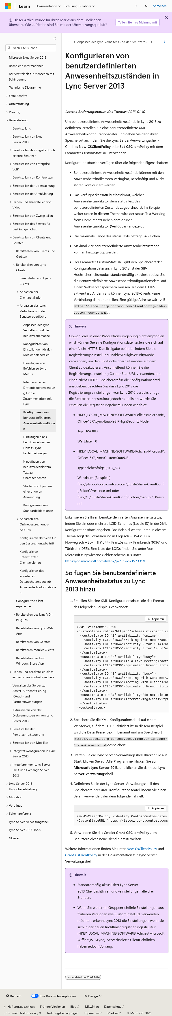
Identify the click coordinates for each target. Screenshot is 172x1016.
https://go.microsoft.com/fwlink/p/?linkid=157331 (103, 561)
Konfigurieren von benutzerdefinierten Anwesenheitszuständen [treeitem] (39, 420)
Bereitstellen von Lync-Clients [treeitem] (35, 281)
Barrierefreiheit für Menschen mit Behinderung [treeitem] (31, 76)
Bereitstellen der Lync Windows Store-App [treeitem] (30, 661)
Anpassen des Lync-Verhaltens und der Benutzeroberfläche (113, 42)
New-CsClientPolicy (142, 848)
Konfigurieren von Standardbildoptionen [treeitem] (38, 508)
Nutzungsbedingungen (62, 1013)
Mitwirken (92, 1006)
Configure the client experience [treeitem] (29, 603)
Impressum (91, 1013)
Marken (113, 1013)
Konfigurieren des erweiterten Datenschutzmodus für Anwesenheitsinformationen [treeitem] (38, 581)
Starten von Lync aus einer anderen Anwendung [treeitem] (37, 491)
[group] (121, 668)
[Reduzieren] (55, 38)
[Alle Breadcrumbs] (69, 41)
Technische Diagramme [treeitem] (25, 87)
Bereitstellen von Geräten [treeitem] (33, 642)
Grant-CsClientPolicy (81, 854)
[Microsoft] (8, 6)
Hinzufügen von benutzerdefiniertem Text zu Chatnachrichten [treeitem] (37, 469)
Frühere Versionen (52, 1006)
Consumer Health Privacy (21, 1013)
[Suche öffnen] (146, 6)
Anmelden (160, 6)
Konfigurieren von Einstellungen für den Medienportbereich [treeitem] (37, 349)
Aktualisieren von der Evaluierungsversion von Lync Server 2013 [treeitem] (33, 715)
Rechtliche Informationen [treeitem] (26, 66)
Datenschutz (112, 1006)
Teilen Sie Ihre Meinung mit (137, 22)
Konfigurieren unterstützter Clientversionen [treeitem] (30, 557)
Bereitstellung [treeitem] (22, 128)
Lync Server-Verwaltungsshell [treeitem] (29, 822)
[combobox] (30, 47)
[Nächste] (136, 6)
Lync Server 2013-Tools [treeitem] (25, 830)
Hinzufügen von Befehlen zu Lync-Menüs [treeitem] (35, 368)
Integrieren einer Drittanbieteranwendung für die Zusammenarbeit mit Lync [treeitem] (39, 393)
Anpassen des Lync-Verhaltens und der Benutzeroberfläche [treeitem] (37, 330)
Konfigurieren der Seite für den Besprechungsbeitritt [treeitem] (38, 541)
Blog (73, 1006)
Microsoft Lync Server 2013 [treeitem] (27, 57)
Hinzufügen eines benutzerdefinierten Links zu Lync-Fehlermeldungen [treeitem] (36, 445)
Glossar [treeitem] (14, 838)
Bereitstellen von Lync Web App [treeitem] (34, 631)
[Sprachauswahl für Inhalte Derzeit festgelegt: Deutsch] (14, 996)
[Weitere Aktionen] (164, 41)
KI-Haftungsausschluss (19, 1006)
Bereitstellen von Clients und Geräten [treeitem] (35, 254)
